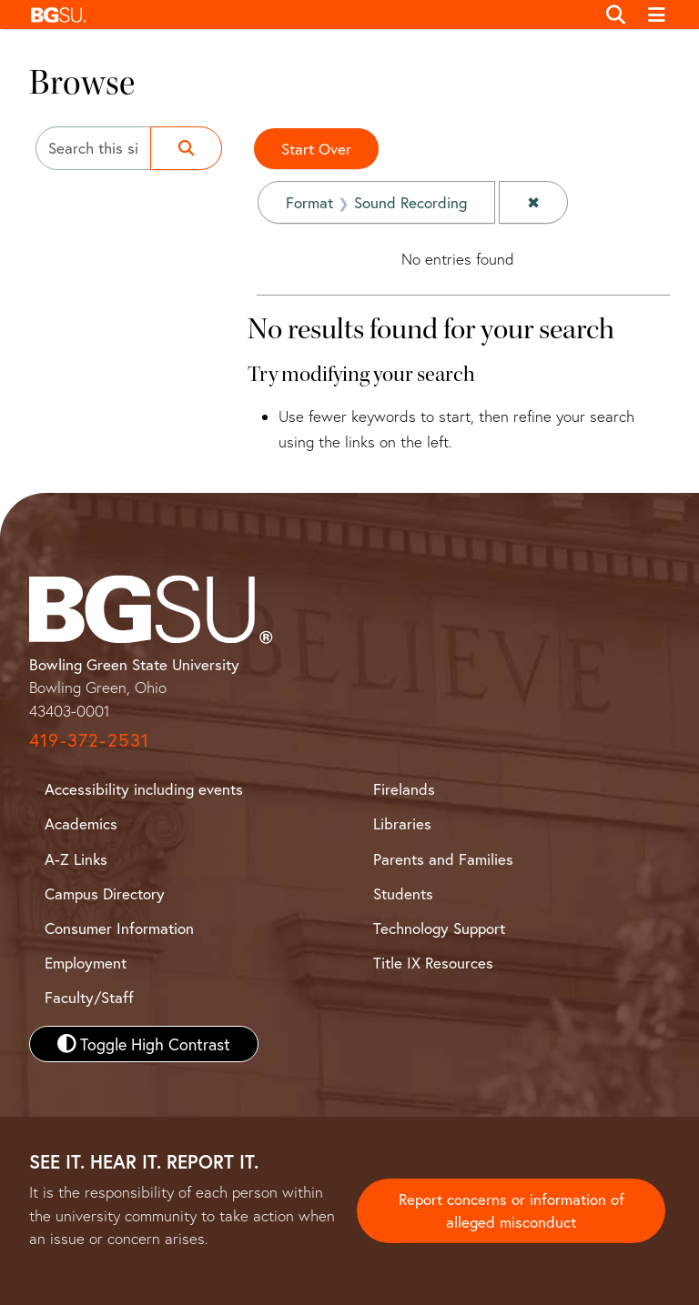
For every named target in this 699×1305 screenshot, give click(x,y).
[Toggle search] (615, 14)
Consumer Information (119, 928)
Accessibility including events (144, 788)
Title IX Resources (433, 962)
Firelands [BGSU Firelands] (404, 788)
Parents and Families (443, 858)
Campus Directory (105, 893)
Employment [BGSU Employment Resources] (86, 962)
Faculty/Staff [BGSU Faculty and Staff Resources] (89, 997)
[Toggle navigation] (657, 14)
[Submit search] (186, 148)
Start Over (316, 148)
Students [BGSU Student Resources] (403, 893)
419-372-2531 (89, 740)
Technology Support (439, 928)
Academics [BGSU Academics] (81, 823)
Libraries (402, 823)
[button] (308, 14)
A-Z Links (76, 858)
